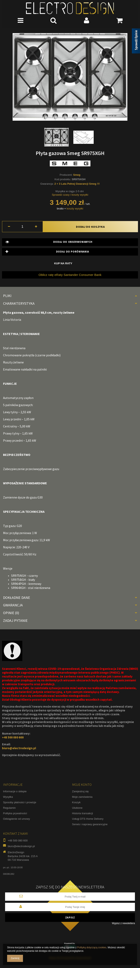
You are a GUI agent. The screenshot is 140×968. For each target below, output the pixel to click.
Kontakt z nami (15, 833)
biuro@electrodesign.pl (19, 748)
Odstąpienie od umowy (16, 818)
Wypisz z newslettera (123, 923)
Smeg (76, 174)
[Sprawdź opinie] (136, 41)
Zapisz (70, 917)
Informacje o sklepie (15, 791)
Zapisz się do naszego (70, 887)
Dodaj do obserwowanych (48, 242)
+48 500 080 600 (13, 737)
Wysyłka (8, 796)
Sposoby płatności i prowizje (19, 802)
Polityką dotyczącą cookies (91, 947)
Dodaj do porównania (47, 252)
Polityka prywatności (15, 813)
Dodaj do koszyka (90, 227)
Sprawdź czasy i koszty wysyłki (70, 194)
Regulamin (9, 807)
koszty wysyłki (75, 208)
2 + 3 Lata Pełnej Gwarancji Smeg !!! (77, 183)
